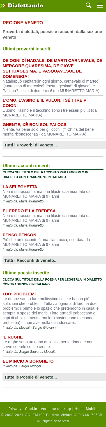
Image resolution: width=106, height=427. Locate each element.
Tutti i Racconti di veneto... (30, 260)
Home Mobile (86, 409)
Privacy (14, 409)
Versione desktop (56, 409)
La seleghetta (20, 186)
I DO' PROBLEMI (19, 293)
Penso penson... (21, 234)
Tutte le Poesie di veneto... (30, 377)
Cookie (31, 409)
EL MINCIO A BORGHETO (28, 361)
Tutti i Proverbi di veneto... (30, 145)
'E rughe (13, 337)
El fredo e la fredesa (29, 210)
